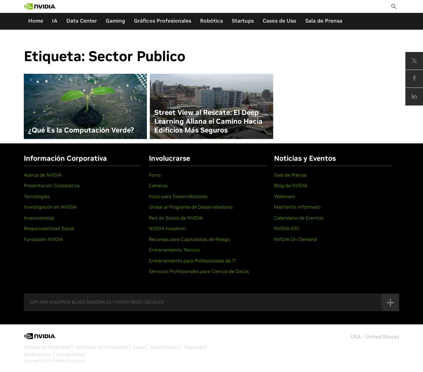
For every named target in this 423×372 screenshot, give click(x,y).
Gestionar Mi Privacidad (101, 347)
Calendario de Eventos (298, 218)
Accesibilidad (164, 347)
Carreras (158, 185)
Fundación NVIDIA (43, 239)
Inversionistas (39, 218)
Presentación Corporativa (52, 185)
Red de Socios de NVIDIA (176, 218)
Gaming (115, 20)
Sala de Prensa (323, 20)
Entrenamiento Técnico (174, 250)
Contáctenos (71, 354)
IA (55, 20)
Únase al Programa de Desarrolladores (191, 207)
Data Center (81, 20)
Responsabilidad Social (49, 228)
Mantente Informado (297, 207)
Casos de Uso (279, 20)
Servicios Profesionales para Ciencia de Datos (199, 271)
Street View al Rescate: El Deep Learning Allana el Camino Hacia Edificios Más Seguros (208, 121)
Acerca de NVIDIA (43, 175)
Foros (155, 175)
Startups (243, 20)
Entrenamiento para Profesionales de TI (192, 261)
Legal (139, 347)
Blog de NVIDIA (290, 185)
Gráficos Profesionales (162, 20)
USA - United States (375, 337)
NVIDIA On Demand (295, 239)
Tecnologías (37, 196)
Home (35, 20)
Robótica (211, 20)
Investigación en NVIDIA (50, 207)
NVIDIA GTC (287, 228)
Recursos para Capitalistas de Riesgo (189, 239)
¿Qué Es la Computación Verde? (81, 130)
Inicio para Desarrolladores (178, 196)
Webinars (284, 196)
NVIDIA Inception (167, 228)
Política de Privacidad (47, 347)
